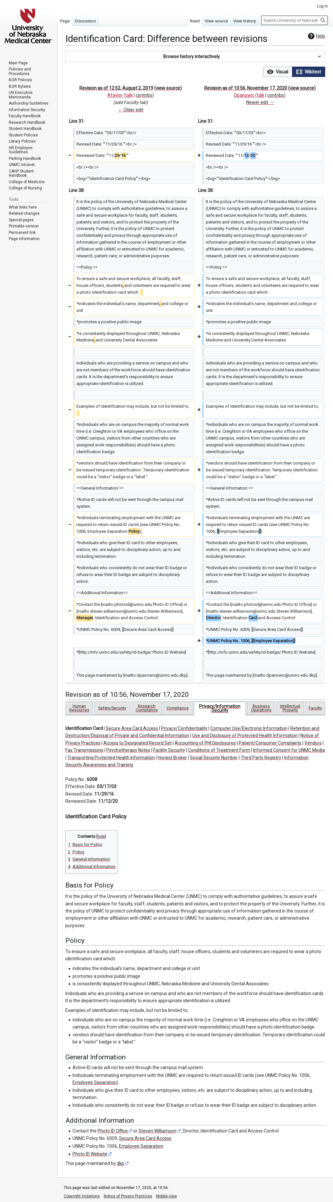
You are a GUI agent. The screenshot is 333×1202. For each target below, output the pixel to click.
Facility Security (169, 750)
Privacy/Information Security (219, 708)
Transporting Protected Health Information (111, 757)
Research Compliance (147, 708)
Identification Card (84, 728)
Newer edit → (260, 102)
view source (168, 88)
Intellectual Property (290, 708)
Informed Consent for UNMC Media (289, 750)
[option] (277, 72)
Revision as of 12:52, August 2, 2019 (116, 88)
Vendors (313, 743)
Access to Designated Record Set (137, 743)
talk (129, 95)
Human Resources (79, 708)
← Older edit (130, 109)
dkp (120, 1163)
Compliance (177, 708)
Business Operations (261, 708)
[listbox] (294, 72)
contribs (144, 95)
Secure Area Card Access (132, 728)
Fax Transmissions (84, 750)
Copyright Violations (82, 1196)
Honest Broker (172, 757)
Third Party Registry (261, 757)
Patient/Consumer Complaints (270, 743)
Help (315, 36)
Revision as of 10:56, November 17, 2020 (245, 88)
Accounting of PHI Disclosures (205, 743)
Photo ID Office (113, 1130)
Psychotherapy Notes (128, 750)
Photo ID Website (90, 1154)
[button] (195, 56)
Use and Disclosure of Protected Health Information (245, 735)
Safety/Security (112, 708)
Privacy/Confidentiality (184, 728)
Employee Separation (95, 1082)
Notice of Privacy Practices (128, 1196)
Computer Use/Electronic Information (248, 728)
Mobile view (166, 1196)
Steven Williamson (157, 1130)
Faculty (315, 708)
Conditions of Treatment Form (219, 750)
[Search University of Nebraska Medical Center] (294, 20)
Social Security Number (214, 757)
